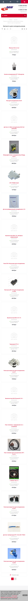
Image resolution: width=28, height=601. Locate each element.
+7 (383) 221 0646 (22, 9)
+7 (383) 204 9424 (22, 5)
